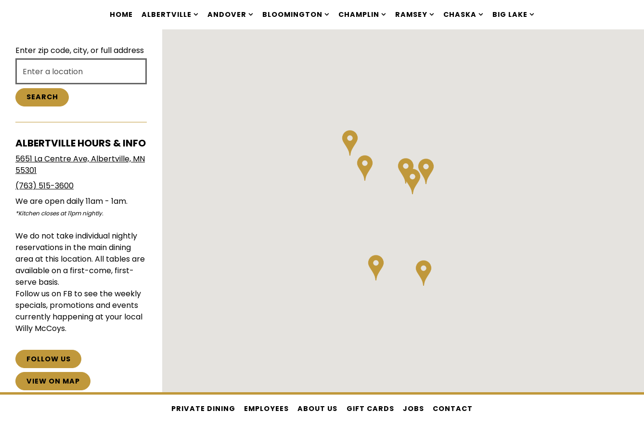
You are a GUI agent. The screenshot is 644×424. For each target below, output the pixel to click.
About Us (317, 408)
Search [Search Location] (42, 97)
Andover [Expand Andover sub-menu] (230, 14)
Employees (266, 408)
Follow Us (48, 359)
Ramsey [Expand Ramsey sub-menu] (415, 14)
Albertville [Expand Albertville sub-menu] (170, 14)
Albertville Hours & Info (80, 143)
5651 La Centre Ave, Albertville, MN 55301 (80, 164)
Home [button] (121, 14)
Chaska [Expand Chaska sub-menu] (463, 14)
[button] (365, 164)
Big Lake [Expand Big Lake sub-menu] (513, 14)
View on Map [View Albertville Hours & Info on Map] (53, 381)
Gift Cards (370, 408)
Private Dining (203, 408)
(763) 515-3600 (44, 185)
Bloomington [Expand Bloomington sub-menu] (296, 14)
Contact (453, 408)
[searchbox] (81, 71)
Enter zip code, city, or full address (79, 50)
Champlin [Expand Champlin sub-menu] (362, 14)
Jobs (413, 408)
